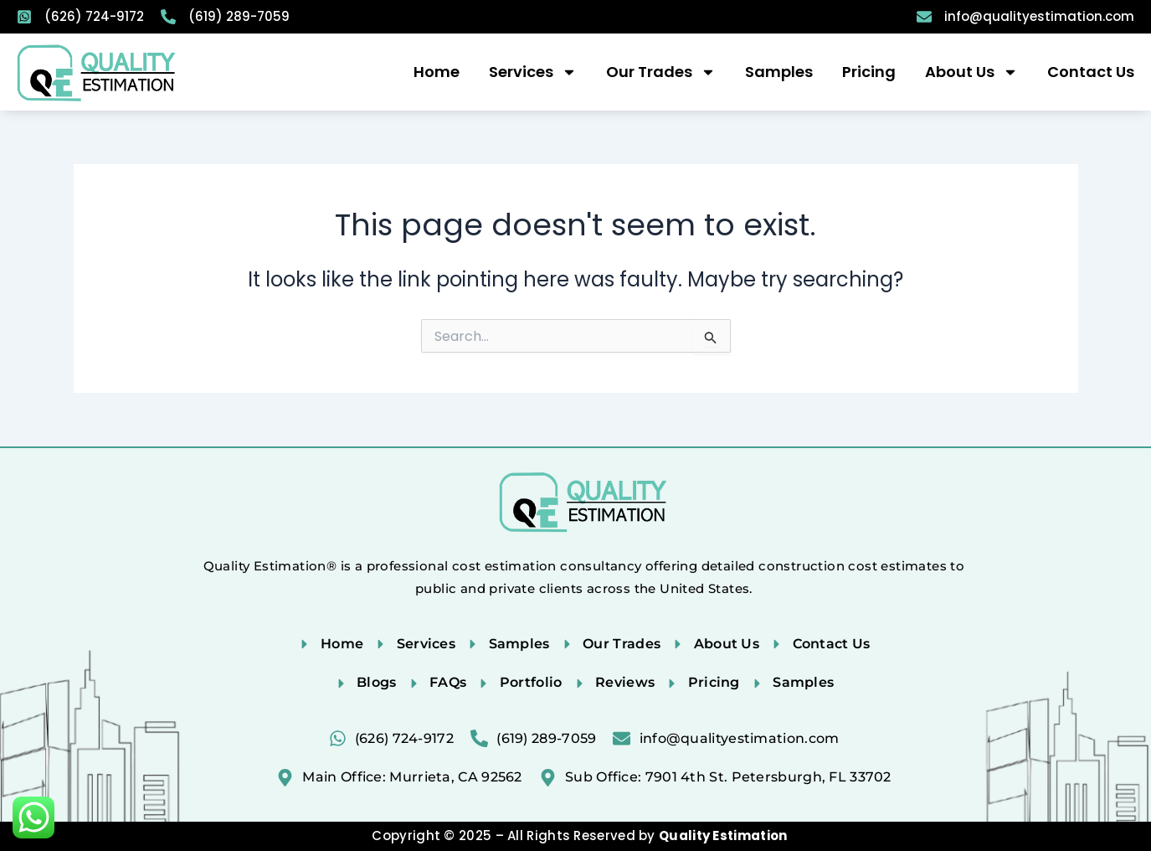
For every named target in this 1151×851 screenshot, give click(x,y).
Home (437, 71)
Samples (779, 71)
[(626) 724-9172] (24, 16)
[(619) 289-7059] (168, 16)
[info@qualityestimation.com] (924, 16)
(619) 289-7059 (239, 16)
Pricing (869, 71)
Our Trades (661, 72)
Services (533, 72)
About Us (971, 72)
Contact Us (1090, 71)
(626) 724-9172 (94, 16)
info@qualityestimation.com (1039, 16)
